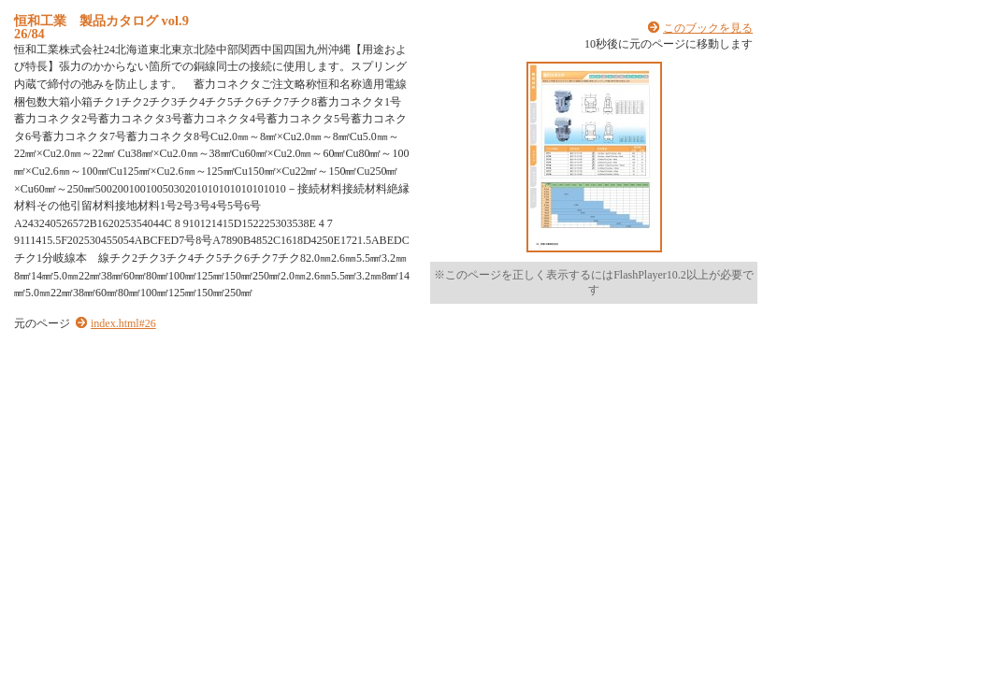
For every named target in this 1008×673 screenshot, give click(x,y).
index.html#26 (123, 323)
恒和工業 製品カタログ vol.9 (101, 20)
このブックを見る (708, 28)
